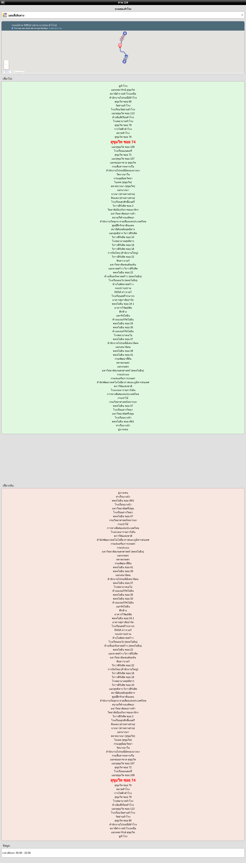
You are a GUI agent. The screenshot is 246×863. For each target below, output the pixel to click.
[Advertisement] (94, 459)
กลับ (2, 2)
